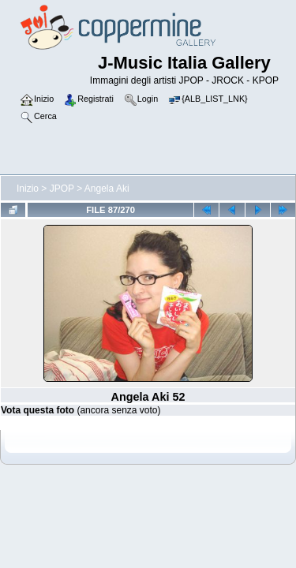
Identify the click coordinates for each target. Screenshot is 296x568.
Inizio (28, 188)
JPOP (62, 188)
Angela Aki (106, 188)
